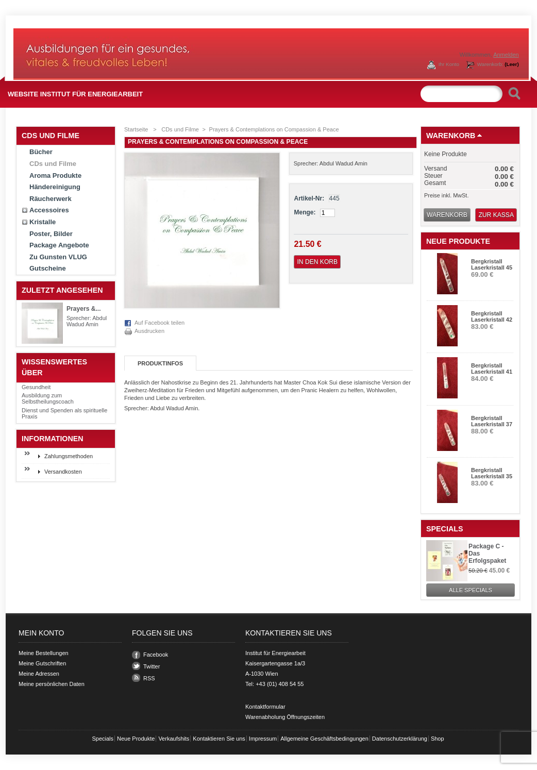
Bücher (41, 152)
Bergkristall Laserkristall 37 (491, 421)
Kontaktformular (265, 707)
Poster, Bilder (51, 234)
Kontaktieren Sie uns (219, 738)
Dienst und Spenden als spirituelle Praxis (64, 413)
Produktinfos (160, 363)
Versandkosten (63, 471)
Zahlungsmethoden (68, 456)
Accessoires (49, 210)
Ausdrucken (149, 331)
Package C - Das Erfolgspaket (487, 553)
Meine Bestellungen (44, 653)
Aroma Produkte (55, 175)
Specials (444, 529)
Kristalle (42, 222)
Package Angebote (59, 245)
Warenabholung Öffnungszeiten (285, 717)
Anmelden (506, 55)
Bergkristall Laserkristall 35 (491, 473)
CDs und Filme (52, 164)
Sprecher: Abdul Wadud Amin (86, 321)
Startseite (136, 129)
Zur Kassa (496, 215)
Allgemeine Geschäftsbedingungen (324, 738)
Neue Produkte (458, 241)
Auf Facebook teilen (159, 323)
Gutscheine (47, 268)
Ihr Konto (449, 64)
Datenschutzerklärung (399, 738)
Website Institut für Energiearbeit (75, 94)
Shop (437, 738)
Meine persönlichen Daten (52, 684)
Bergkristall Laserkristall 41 (491, 368)
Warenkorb (450, 135)
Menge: (304, 212)
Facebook (155, 654)
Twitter (151, 666)
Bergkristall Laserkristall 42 (491, 316)
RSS (149, 678)
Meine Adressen (39, 674)
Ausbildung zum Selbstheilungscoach (48, 398)
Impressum (263, 738)
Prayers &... (83, 308)
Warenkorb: (498, 64)
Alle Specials (470, 590)
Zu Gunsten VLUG (58, 257)
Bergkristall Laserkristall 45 (491, 264)
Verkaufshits (173, 738)
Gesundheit (36, 387)
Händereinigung (54, 187)
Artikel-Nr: (309, 198)
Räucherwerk (50, 199)
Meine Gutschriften (42, 663)
